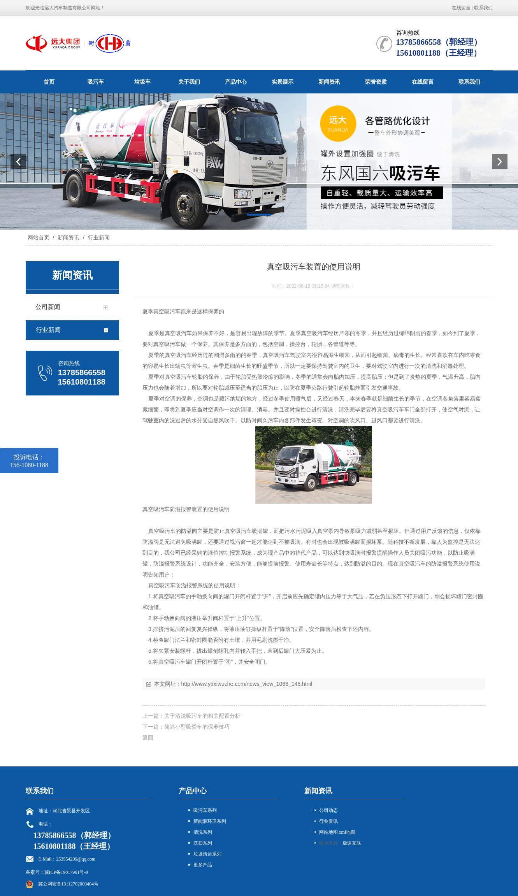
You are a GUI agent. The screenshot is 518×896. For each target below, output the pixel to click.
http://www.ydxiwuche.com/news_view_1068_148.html (247, 684)
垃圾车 (142, 82)
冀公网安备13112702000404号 (68, 884)
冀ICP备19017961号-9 (66, 872)
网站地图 (328, 832)
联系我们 (483, 8)
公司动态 (328, 810)
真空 (158, 311)
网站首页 (38, 237)
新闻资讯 (329, 82)
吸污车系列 (205, 810)
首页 (49, 82)
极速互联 (351, 843)
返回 (147, 737)
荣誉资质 (376, 82)
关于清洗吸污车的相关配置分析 (202, 716)
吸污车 (96, 82)
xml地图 (347, 832)
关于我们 (189, 82)
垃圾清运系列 (207, 854)
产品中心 (236, 82)
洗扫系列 (202, 843)
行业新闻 (98, 237)
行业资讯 (328, 821)
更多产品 (202, 865)
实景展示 (282, 82)
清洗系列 (202, 832)
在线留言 (461, 8)
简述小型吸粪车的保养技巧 (197, 727)
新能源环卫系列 (209, 821)
